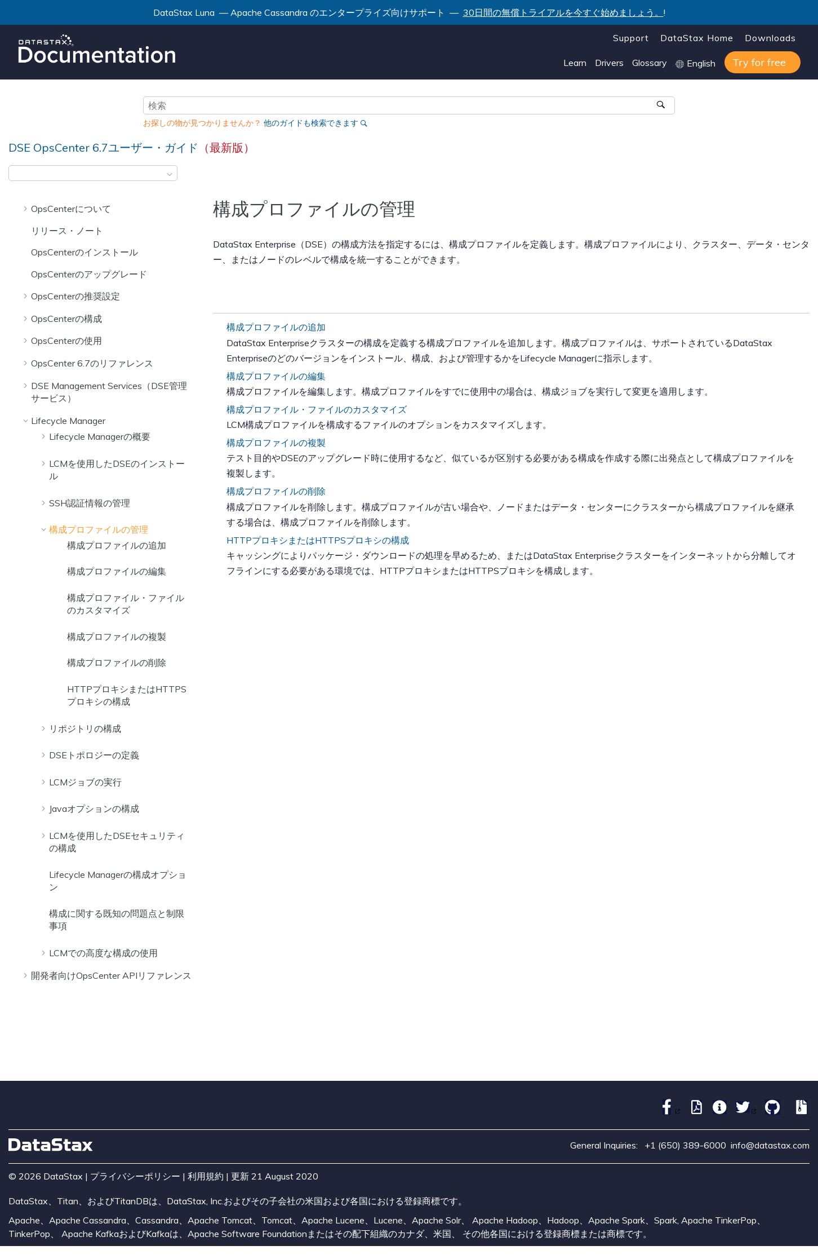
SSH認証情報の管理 (89, 503)
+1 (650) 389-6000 (685, 1145)
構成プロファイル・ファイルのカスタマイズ (316, 409)
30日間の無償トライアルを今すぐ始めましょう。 (563, 12)
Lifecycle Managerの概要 (99, 436)
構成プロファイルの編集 (116, 571)
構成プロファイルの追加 (116, 545)
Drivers (609, 62)
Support (631, 37)
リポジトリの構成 (85, 728)
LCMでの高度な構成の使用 (103, 952)
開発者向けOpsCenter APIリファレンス (111, 975)
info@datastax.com (770, 1145)
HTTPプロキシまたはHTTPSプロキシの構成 (317, 540)
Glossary (649, 62)
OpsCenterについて (71, 208)
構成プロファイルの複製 (116, 636)
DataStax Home (696, 37)
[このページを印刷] (802, 176)
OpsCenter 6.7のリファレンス (92, 363)
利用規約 (206, 1176)
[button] (26, 208)
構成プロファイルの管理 (98, 529)
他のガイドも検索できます (311, 123)
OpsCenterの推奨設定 (75, 296)
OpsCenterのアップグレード (89, 274)
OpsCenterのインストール (84, 252)
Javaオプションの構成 (94, 808)
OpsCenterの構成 (66, 318)
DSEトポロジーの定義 (94, 755)
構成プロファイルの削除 (116, 662)
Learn (574, 62)
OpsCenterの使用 (66, 340)
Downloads (770, 37)
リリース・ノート (67, 230)
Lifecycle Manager (68, 420)
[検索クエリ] (409, 105)
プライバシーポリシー (135, 1176)
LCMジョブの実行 (85, 782)
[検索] (662, 105)
